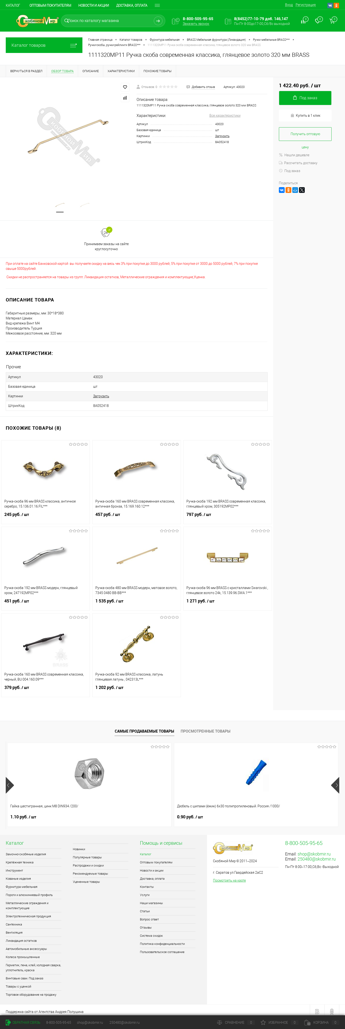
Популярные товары (87, 854)
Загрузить (222, 136)
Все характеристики (225, 115)
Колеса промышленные (23, 954)
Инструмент (14, 867)
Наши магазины (151, 900)
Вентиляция (14, 929)
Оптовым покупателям (50, 5)
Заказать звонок (196, 24)
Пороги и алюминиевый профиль (29, 892)
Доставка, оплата (152, 875)
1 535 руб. (136, 600)
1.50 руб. (273, 813)
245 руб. (45, 514)
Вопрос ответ (149, 916)
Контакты (147, 883)
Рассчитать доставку (298, 163)
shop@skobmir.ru (314, 850)
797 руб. (227, 514)
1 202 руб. (136, 687)
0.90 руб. (107, 813)
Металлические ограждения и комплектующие (27, 902)
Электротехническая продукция (28, 913)
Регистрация (306, 5)
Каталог (13, 5)
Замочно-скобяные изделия (26, 851)
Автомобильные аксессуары (26, 946)
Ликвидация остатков (21, 937)
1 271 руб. (227, 600)
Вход (289, 5)
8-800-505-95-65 (58, 1022)
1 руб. (187, 813)
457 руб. (136, 514)
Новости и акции (93, 5)
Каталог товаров (44, 45)
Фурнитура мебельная (21, 883)
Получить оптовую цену (305, 136)
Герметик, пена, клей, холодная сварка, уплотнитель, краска (33, 964)
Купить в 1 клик (305, 115)
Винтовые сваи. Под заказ (24, 975)
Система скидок (151, 932)
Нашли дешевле (294, 155)
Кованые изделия (18, 875)
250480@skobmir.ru (317, 855)
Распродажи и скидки (88, 862)
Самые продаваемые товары (144, 728)
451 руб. (45, 600)
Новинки (79, 846)
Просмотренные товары (205, 728)
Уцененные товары (86, 878)
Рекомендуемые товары (90, 870)
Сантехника (14, 921)
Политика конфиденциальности (162, 940)
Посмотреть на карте (229, 877)
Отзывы (146, 924)
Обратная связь (23, 1022)
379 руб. (45, 687)
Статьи (145, 908)
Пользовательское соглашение (162, 949)
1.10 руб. (23, 813)
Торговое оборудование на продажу (31, 991)
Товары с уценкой (18, 983)
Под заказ (289, 171)
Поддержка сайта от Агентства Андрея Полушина (45, 1009)
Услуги (145, 892)
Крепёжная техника (20, 859)
